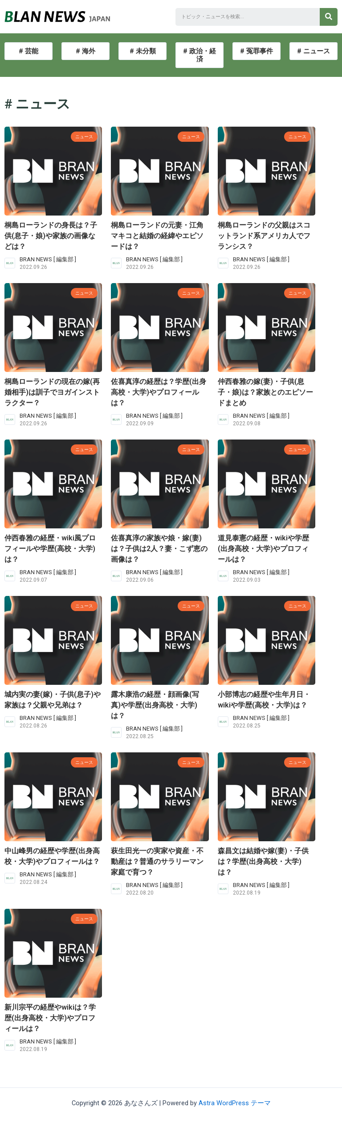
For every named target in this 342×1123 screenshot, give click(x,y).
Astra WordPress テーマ (235, 1103)
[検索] (329, 17)
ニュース (81, 136)
